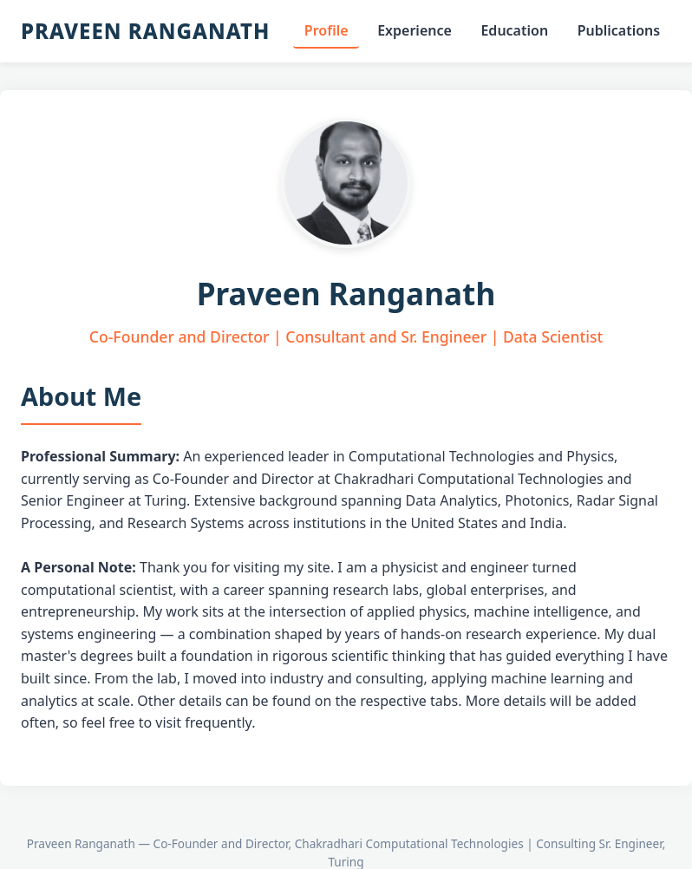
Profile (326, 30)
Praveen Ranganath (145, 30)
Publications (619, 30)
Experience (414, 30)
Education (514, 30)
